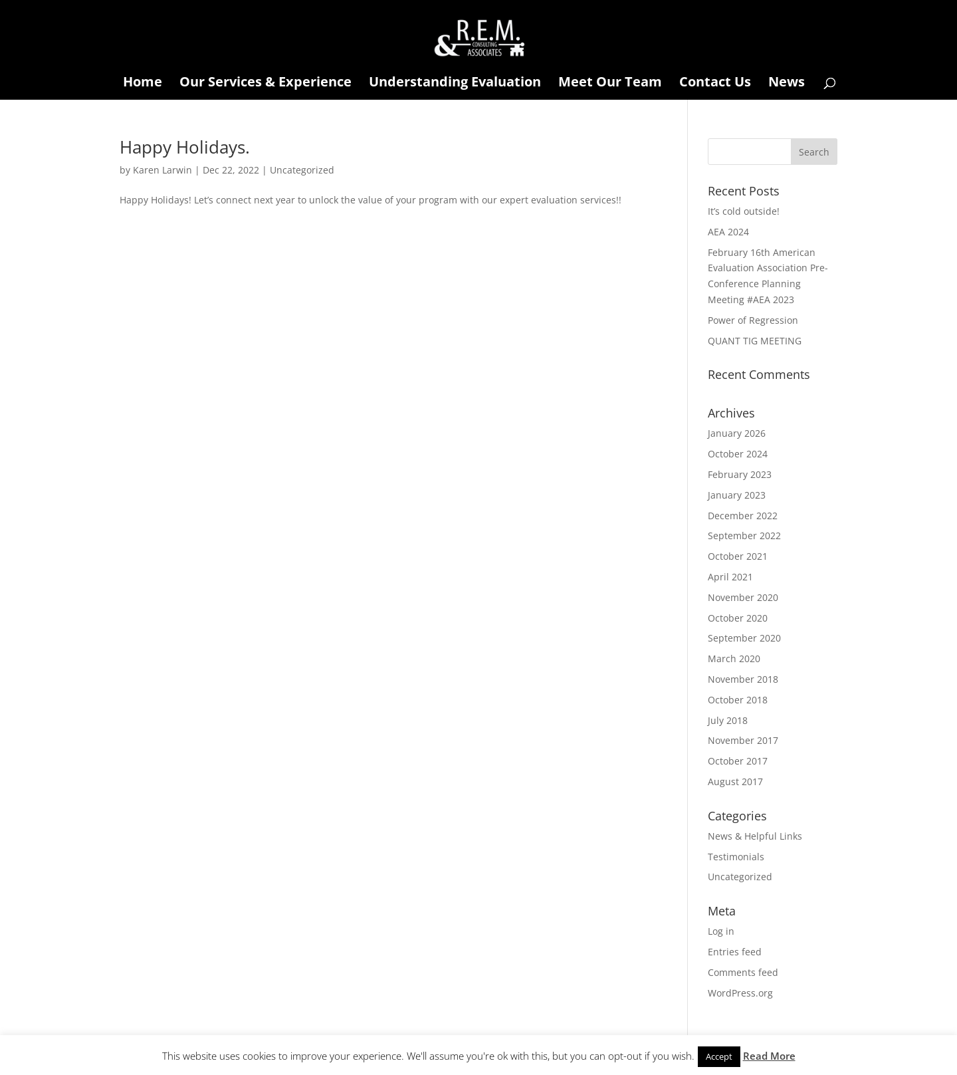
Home (142, 83)
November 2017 (743, 740)
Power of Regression (753, 320)
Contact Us (715, 83)
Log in (721, 931)
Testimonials (736, 856)
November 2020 (743, 597)
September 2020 (744, 638)
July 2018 (728, 720)
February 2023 (740, 474)
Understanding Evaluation (455, 83)
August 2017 (735, 781)
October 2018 (738, 699)
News (786, 83)
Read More (769, 1055)
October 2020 (738, 618)
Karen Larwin (162, 170)
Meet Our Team (610, 83)
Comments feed (743, 972)
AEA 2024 (728, 231)
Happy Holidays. (185, 147)
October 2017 (738, 761)
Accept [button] (719, 1056)
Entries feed (735, 951)
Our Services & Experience (265, 83)
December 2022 (743, 515)
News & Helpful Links (755, 836)
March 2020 (734, 658)
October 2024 (738, 453)
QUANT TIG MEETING (754, 340)
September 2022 (744, 535)
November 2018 (743, 679)
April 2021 (730, 576)
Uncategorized (302, 170)
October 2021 (738, 556)
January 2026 (737, 433)
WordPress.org (740, 993)
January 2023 (737, 495)
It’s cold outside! (744, 211)
